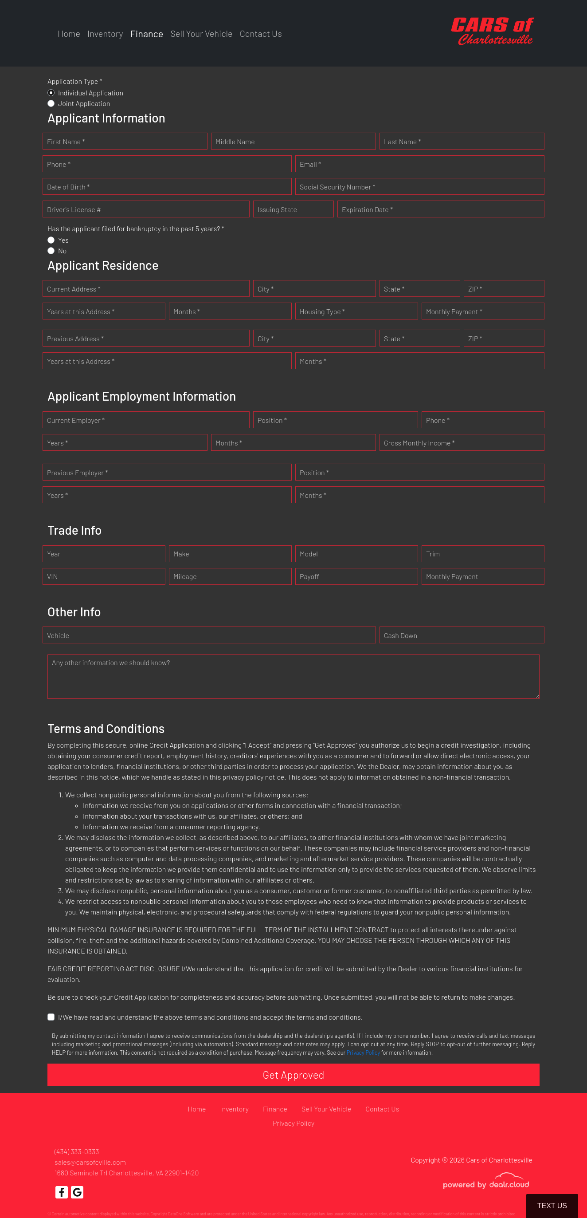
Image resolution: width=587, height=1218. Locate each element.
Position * (272, 420)
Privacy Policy (363, 1052)
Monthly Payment (452, 576)
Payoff (309, 576)
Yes (63, 240)
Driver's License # (74, 209)
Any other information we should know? (111, 662)
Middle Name (235, 141)
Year (53, 553)
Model (309, 553)
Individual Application (90, 92)
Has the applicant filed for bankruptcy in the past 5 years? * (135, 228)
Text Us (552, 1206)
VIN (52, 576)
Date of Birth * (68, 186)
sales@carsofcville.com (90, 1162)
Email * (310, 164)
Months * (186, 311)
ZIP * (475, 288)
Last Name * (402, 141)
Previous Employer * (77, 472)
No (62, 250)
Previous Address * (75, 338)
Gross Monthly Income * (419, 442)
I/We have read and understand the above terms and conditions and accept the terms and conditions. (210, 1017)
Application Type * (74, 81)
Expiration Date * (367, 209)
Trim (433, 553)
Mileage (185, 576)
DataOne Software (183, 1213)
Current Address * (74, 288)
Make (181, 553)
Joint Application (84, 103)
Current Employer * (76, 420)
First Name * (66, 141)
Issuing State (277, 209)
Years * (57, 442)
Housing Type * (322, 311)
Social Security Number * (338, 186)
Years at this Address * (80, 311)
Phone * (58, 164)
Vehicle (58, 635)
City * (266, 288)
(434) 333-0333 (77, 1151)
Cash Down (400, 635)
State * (394, 288)
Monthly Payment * (454, 311)
